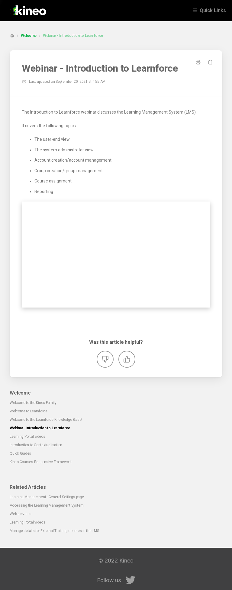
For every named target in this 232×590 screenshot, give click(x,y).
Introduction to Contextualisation (36, 445)
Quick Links (213, 10)
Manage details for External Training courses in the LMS (54, 531)
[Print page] (198, 62)
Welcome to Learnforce (28, 411)
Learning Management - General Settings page (47, 497)
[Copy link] (210, 62)
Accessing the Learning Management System (46, 505)
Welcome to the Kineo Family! (33, 403)
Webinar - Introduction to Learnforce (73, 36)
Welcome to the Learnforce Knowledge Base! (46, 420)
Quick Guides (20, 453)
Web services (20, 514)
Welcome (29, 36)
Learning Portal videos (27, 436)
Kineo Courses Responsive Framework (41, 462)
